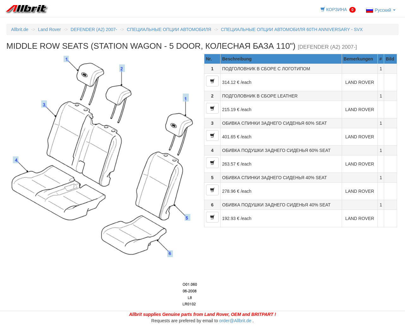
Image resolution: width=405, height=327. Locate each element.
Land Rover (49, 29)
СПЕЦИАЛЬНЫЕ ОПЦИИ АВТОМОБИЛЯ (169, 29)
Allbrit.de (19, 29)
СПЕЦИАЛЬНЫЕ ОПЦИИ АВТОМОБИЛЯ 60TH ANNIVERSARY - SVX (292, 29)
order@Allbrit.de (235, 320)
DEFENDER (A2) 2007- (94, 29)
